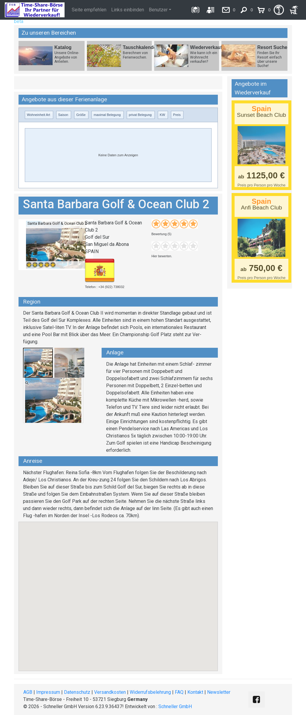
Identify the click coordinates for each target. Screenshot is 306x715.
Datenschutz (77, 692)
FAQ (179, 692)
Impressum (48, 692)
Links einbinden (127, 10)
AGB (27, 692)
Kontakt (195, 692)
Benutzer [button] (158, 10)
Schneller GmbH (175, 706)
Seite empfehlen (89, 10)
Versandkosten (110, 692)
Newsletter (218, 692)
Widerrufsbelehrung (150, 692)
